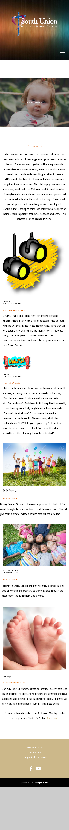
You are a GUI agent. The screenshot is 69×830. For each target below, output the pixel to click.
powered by (34, 825)
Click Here (52, 761)
